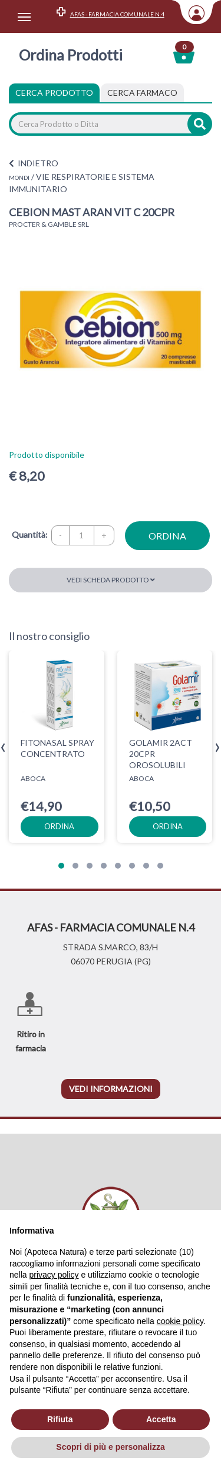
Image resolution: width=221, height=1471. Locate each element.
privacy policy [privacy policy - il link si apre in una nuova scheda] (53, 1274)
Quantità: (30, 535)
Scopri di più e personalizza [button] (110, 1447)
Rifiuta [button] (60, 1419)
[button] (61, 866)
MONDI (19, 177)
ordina (167, 535)
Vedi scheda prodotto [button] (111, 579)
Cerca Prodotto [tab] (54, 93)
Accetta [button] (161, 1419)
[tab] (142, 92)
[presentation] (3, 748)
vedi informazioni (111, 1089)
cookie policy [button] (180, 1321)
